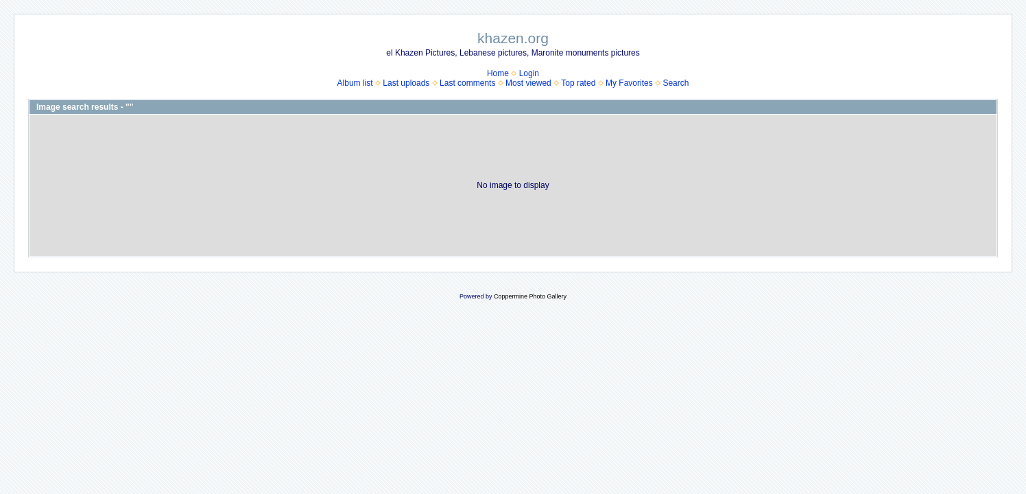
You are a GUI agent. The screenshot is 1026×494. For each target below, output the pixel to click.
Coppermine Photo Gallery (530, 296)
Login (529, 73)
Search (676, 83)
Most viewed (528, 83)
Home (498, 73)
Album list (355, 83)
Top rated (578, 83)
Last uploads (406, 83)
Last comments (467, 83)
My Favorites (629, 83)
